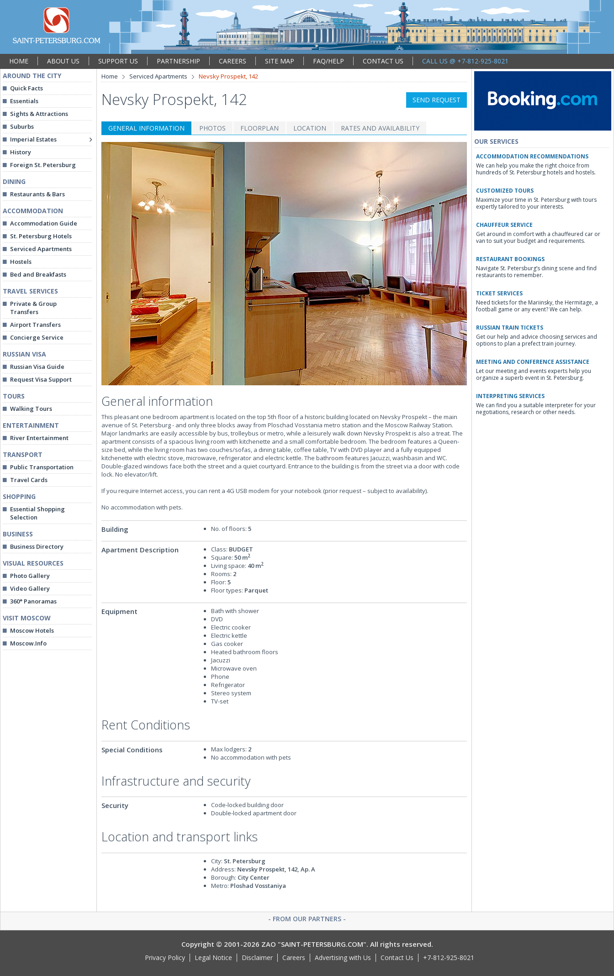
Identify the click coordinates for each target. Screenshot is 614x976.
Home (109, 76)
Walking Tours (31, 408)
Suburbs (22, 126)
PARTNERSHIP (178, 61)
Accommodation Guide (43, 223)
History (20, 152)
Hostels (21, 261)
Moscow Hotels (32, 630)
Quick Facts (26, 88)
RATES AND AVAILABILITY (380, 128)
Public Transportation (42, 467)
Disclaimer (257, 957)
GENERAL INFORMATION (146, 128)
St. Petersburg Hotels (41, 236)
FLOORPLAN (259, 128)
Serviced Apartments (41, 249)
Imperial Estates (33, 139)
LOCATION (309, 128)
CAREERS (232, 61)
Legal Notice (213, 957)
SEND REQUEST (436, 99)
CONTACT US (383, 61)
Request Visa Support (41, 379)
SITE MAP (279, 61)
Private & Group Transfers (33, 307)
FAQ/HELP (328, 61)
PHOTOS (212, 128)
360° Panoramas (33, 601)
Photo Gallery (30, 576)
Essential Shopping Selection (37, 513)
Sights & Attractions (39, 114)
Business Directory (37, 546)
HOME (18, 61)
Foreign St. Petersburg (43, 165)
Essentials (24, 101)
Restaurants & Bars (37, 194)
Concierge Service (37, 337)
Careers (293, 957)
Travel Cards (29, 480)
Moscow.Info (28, 643)
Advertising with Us (343, 957)
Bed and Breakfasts (38, 274)
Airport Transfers (35, 324)
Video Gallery (30, 588)
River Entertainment (39, 438)
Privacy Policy (165, 957)
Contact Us (397, 957)
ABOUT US (63, 61)
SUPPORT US (118, 61)
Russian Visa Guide (37, 366)
